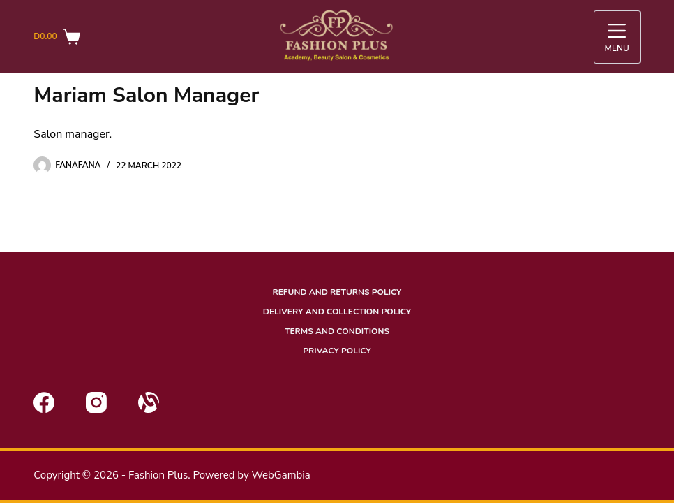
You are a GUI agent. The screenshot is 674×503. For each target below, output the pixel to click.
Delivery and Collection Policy (337, 312)
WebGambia (280, 475)
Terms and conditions (337, 331)
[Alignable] (148, 402)
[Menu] (617, 37)
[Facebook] (43, 402)
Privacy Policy (336, 351)
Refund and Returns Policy (336, 292)
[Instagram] (96, 402)
